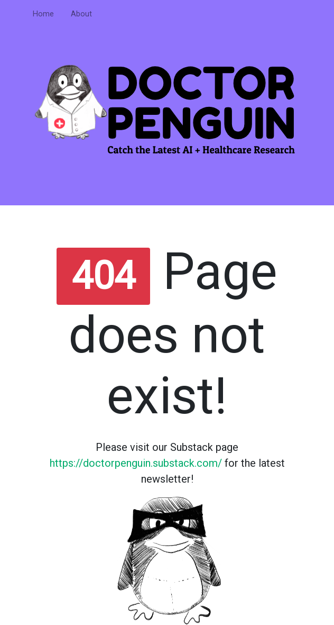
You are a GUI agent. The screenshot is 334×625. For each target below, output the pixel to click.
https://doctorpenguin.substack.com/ (136, 463)
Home (43, 14)
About (81, 14)
